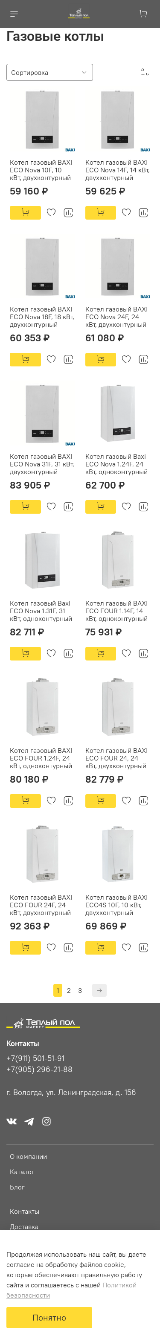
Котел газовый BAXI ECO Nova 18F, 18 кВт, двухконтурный (42, 317)
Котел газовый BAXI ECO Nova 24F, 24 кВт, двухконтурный (116, 317)
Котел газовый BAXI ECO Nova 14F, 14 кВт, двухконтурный (117, 170)
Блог (17, 1187)
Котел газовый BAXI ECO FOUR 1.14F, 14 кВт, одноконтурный (116, 611)
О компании (28, 1156)
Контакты (24, 1211)
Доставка (24, 1226)
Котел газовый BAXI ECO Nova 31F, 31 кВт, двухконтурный (42, 464)
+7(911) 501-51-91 (35, 1058)
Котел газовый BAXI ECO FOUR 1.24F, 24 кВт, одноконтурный (41, 758)
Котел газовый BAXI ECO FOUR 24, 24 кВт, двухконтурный (116, 758)
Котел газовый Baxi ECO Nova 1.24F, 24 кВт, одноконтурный (116, 464)
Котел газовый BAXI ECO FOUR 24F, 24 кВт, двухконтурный (41, 905)
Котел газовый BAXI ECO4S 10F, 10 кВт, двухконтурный (116, 905)
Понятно (49, 1317)
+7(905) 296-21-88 (39, 1069)
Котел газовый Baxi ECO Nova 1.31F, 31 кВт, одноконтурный (41, 611)
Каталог (22, 1171)
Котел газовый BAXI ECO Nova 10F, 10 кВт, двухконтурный (41, 170)
